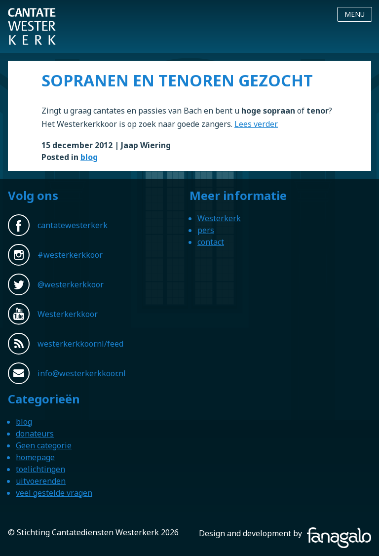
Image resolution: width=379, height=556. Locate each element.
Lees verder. (256, 124)
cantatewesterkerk (73, 225)
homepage (35, 457)
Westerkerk (219, 218)
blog (89, 157)
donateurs (35, 433)
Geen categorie (44, 445)
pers (205, 230)
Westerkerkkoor (32, 14)
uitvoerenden (41, 481)
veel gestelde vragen (54, 492)
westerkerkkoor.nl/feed (80, 343)
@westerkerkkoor (71, 284)
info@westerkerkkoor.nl (82, 373)
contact (210, 242)
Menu (354, 14)
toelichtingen (40, 469)
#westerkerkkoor (70, 254)
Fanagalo (354, 533)
